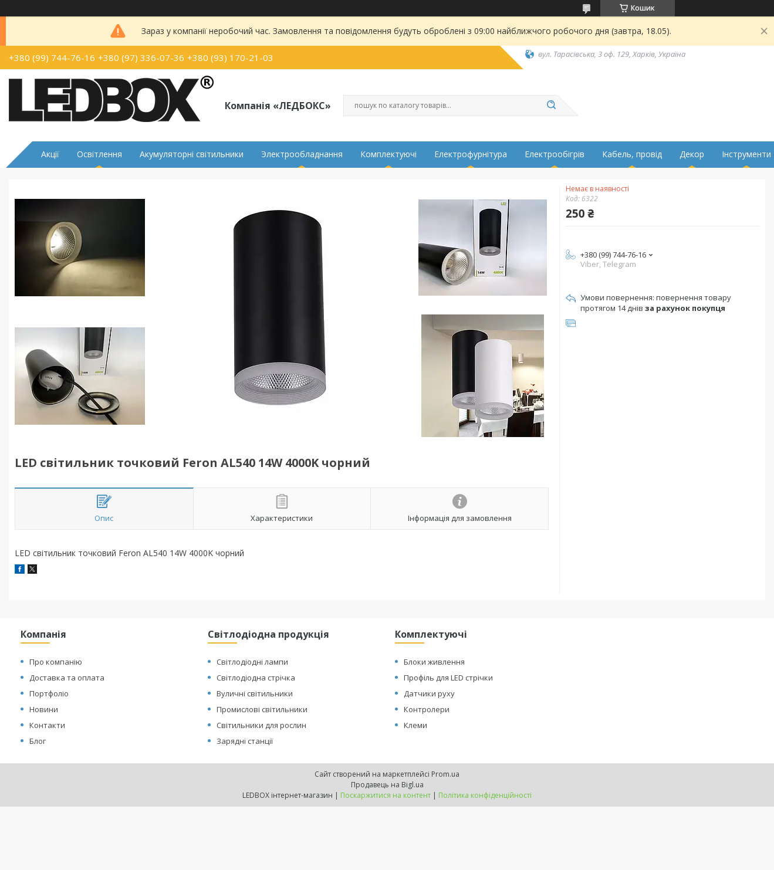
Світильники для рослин (261, 725)
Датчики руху (429, 693)
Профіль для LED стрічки (448, 677)
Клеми (415, 725)
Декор (692, 154)
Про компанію (55, 661)
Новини (43, 709)
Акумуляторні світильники (192, 154)
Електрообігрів (554, 154)
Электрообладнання (302, 154)
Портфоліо (49, 693)
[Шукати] (551, 105)
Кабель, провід (632, 154)
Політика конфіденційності (485, 795)
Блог (37, 741)
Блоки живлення (434, 661)
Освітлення (99, 154)
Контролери (426, 709)
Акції (50, 154)
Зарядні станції (245, 741)
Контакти (47, 725)
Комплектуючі (388, 154)
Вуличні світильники (255, 693)
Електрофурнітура (470, 154)
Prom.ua (445, 774)
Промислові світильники (262, 709)
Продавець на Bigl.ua (387, 785)
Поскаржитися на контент (385, 795)
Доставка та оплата (66, 677)
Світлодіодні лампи (252, 661)
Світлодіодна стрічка (256, 677)
